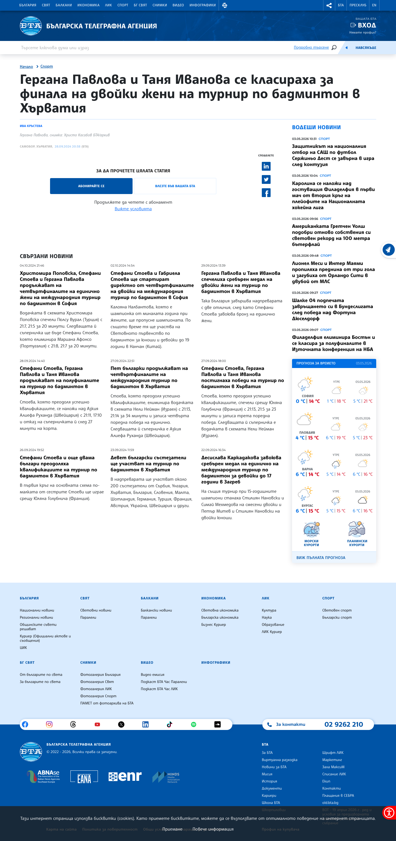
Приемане (172, 829)
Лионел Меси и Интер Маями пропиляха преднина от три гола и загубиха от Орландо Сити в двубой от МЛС (333, 272)
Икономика (89, 5)
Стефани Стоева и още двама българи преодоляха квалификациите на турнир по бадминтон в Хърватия (58, 467)
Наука (267, 617)
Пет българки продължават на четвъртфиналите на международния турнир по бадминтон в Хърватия (149, 377)
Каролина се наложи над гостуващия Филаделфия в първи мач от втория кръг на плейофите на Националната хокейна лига (333, 195)
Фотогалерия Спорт (98, 696)
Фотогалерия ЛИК (96, 689)
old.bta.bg (330, 803)
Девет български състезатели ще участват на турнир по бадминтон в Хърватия (148, 464)
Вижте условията (133, 208)
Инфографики (202, 5)
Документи (272, 788)
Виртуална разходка (280, 760)
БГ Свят (140, 5)
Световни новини (95, 610)
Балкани (64, 5)
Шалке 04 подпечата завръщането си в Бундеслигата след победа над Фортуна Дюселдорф (332, 309)
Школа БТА (271, 803)
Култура (269, 610)
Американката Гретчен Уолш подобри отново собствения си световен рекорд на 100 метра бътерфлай (331, 235)
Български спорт (337, 617)
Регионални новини (36, 617)
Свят (46, 5)
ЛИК (108, 5)
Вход (367, 25)
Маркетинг (332, 760)
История (269, 781)
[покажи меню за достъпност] (389, 813)
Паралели (88, 617)
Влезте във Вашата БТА (175, 186)
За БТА (267, 753)
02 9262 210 (343, 724)
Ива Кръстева (31, 126)
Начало (26, 67)
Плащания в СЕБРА (338, 795)
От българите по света (41, 675)
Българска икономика (219, 617)
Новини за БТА (274, 767)
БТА (341, 5)
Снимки (160, 5)
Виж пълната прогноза (320, 557)
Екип (326, 781)
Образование (273, 625)
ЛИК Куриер (272, 632)
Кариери (269, 795)
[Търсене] (333, 47)
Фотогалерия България (100, 675)
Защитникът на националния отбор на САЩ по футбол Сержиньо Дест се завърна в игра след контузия (333, 155)
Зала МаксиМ (333, 767)
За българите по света (40, 682)
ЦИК (23, 648)
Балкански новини (156, 610)
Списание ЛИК (334, 774)
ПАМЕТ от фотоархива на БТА (106, 703)
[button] (224, 5)
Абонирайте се (91, 186)
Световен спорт (337, 610)
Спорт (122, 5)
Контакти (331, 788)
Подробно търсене (311, 47)
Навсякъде (366, 48)
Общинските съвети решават (38, 627)
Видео (178, 5)
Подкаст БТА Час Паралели (164, 682)
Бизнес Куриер (213, 625)
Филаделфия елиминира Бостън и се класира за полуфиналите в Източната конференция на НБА (333, 343)
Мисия (267, 774)
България (27, 5)
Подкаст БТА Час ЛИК (159, 689)
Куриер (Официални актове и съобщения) (45, 638)
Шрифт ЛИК (332, 753)
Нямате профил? (362, 32)
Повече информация (213, 829)
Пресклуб (358, 5)
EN (374, 5)
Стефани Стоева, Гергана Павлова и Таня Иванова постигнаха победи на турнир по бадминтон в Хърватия (242, 377)
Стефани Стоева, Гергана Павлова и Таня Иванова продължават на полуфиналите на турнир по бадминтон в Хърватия (59, 380)
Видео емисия (152, 675)
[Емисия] (346, 47)
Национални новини (37, 610)
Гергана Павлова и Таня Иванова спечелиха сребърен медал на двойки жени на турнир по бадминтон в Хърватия (240, 282)
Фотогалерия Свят (97, 682)
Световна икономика (219, 610)
